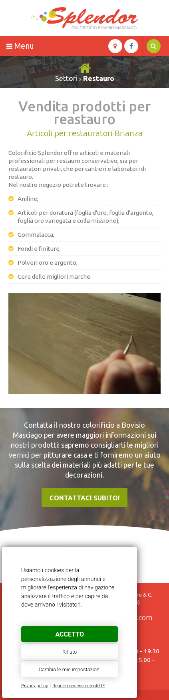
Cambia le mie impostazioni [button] (70, 669)
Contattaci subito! (84, 498)
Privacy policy (34, 685)
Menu (20, 46)
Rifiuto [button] (69, 652)
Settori (66, 78)
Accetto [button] (69, 634)
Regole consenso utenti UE (78, 685)
